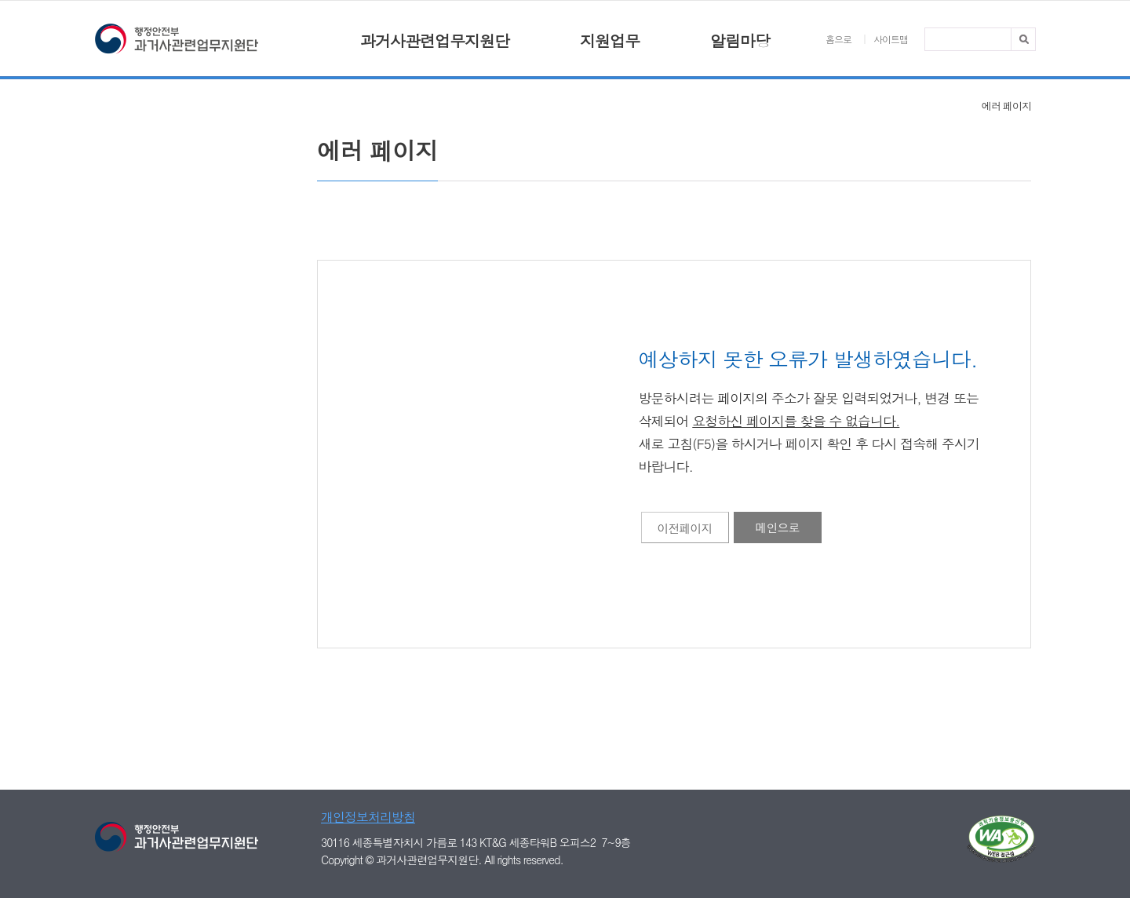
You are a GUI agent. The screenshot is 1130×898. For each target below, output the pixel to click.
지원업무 (610, 40)
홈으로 (838, 39)
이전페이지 (685, 528)
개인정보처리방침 (368, 816)
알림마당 (740, 40)
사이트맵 (890, 39)
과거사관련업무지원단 (434, 40)
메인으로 (778, 527)
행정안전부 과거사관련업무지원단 (176, 41)
